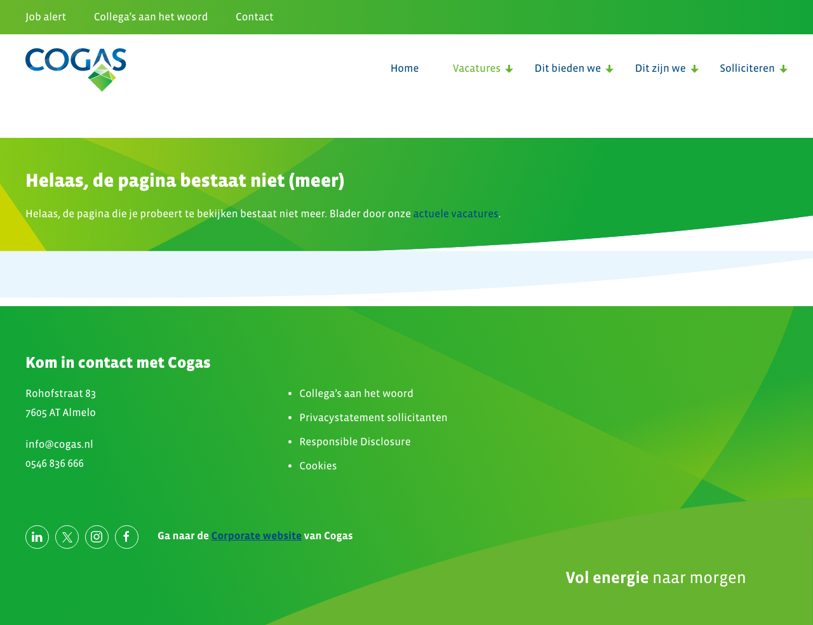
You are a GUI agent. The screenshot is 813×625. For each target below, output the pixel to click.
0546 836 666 (54, 463)
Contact (255, 17)
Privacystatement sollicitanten (373, 418)
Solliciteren (747, 68)
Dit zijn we (660, 68)
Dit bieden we (568, 68)
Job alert (45, 17)
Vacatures (477, 68)
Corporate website (257, 536)
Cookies (318, 466)
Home (405, 68)
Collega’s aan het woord (151, 17)
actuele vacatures (456, 214)
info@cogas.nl (59, 444)
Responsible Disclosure (354, 442)
